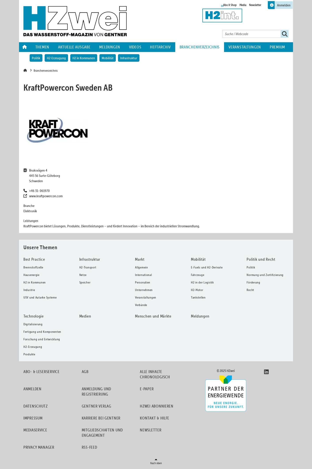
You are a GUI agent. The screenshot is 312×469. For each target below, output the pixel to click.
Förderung (253, 282)
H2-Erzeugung (56, 58)
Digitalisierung (33, 324)
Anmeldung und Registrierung (96, 391)
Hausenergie (31, 275)
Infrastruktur (128, 58)
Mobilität (108, 58)
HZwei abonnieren (156, 406)
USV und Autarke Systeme (40, 297)
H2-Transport (87, 267)
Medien (85, 316)
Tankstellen (198, 297)
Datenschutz (35, 406)
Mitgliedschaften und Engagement (102, 433)
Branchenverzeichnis (200, 47)
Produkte (29, 354)
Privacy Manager (38, 447)
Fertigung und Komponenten (42, 332)
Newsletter (255, 5)
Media (243, 5)
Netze (83, 275)
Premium (277, 47)
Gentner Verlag (96, 406)
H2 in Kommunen (83, 58)
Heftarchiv (160, 47)
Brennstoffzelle (33, 267)
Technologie (33, 316)
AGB (85, 371)
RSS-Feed (89, 447)
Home (25, 47)
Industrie (29, 290)
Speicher (85, 282)
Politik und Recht (261, 259)
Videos (135, 47)
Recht (250, 290)
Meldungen (109, 47)
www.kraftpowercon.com (46, 196)
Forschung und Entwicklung (41, 339)
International (143, 275)
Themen (42, 47)
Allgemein (141, 267)
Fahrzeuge (197, 275)
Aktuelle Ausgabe (74, 47)
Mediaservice (35, 430)
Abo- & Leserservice (41, 371)
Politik (36, 58)
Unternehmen (144, 290)
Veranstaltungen (244, 47)
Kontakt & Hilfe (154, 418)
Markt (140, 259)
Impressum (32, 418)
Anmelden (32, 389)
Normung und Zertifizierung (265, 275)
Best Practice (34, 259)
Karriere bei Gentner (101, 418)
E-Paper (147, 389)
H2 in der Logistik (202, 282)
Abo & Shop (230, 5)
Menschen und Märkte (153, 316)
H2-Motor (197, 290)
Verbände (141, 305)
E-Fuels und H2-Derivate (207, 267)
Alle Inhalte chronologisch (155, 374)
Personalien (142, 282)
